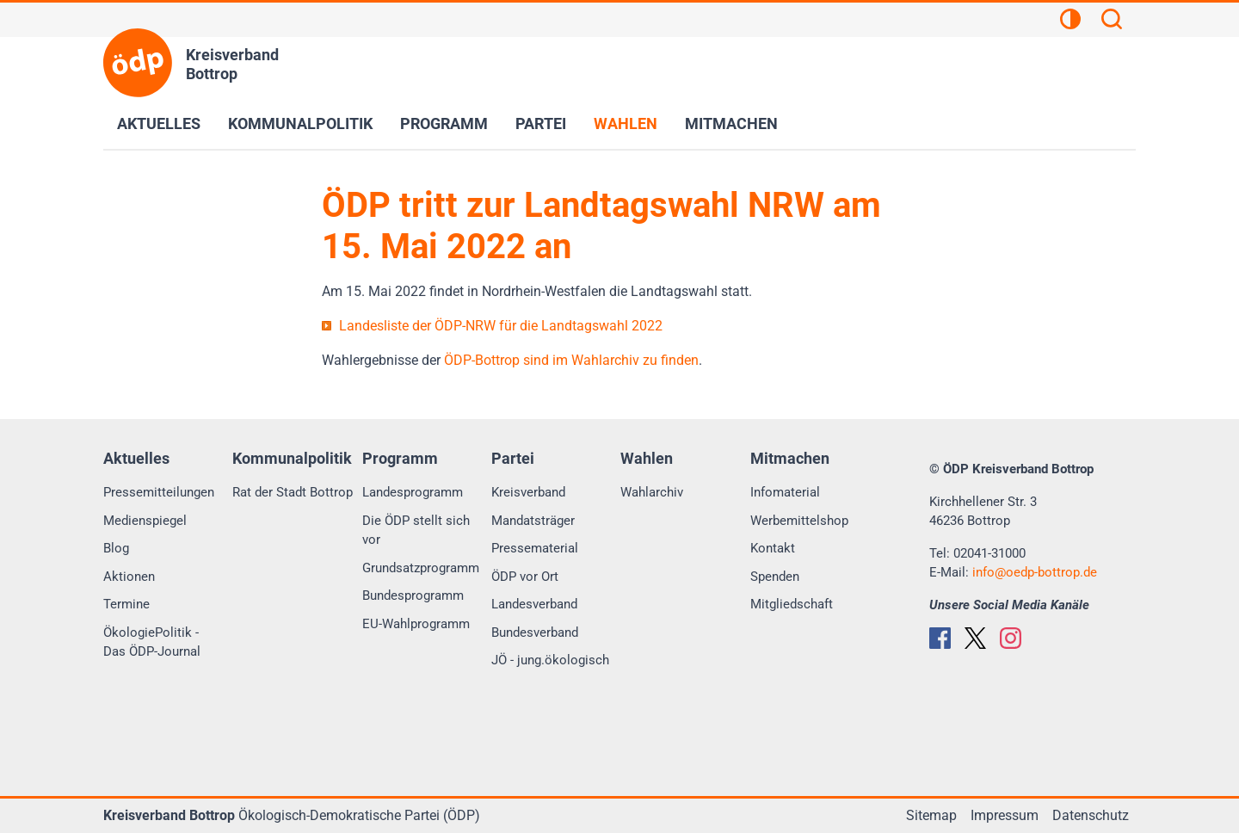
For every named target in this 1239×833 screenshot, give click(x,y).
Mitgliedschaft (791, 604)
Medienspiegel (145, 520)
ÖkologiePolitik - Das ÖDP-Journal (151, 642)
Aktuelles (158, 123)
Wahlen (625, 123)
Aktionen (129, 576)
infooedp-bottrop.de (1034, 572)
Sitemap (931, 815)
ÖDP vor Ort (524, 576)
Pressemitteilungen (158, 492)
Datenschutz (1090, 815)
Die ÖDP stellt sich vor (416, 530)
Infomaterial (785, 492)
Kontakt (772, 548)
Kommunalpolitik (300, 123)
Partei (540, 123)
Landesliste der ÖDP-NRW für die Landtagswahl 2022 (501, 326)
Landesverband (534, 604)
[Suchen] (1111, 21)
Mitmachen (731, 123)
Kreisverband (528, 492)
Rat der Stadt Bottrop (292, 492)
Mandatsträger (533, 520)
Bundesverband (534, 632)
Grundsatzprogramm (420, 568)
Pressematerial (534, 548)
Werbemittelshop (799, 520)
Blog (116, 548)
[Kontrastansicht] (1070, 21)
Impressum (1005, 815)
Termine (126, 604)
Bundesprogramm (413, 595)
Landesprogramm (412, 492)
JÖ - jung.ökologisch (550, 660)
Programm (444, 123)
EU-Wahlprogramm (416, 624)
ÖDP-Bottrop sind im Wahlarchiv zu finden (571, 360)
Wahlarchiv (651, 492)
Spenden (774, 576)
